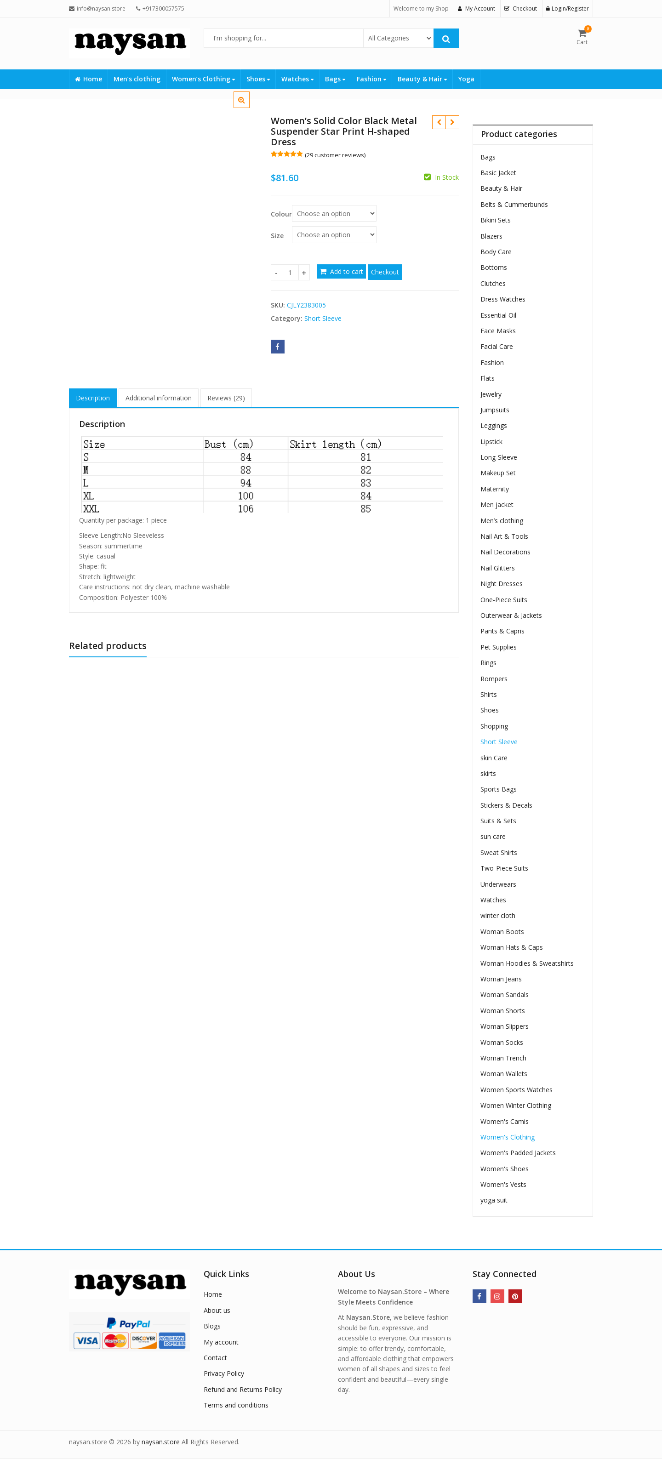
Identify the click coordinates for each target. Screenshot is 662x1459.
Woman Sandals (504, 994)
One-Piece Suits (503, 599)
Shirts (488, 694)
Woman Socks (501, 1042)
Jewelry (491, 394)
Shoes (258, 78)
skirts (488, 773)
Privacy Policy (224, 1373)
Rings (488, 662)
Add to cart (346, 271)
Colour (281, 214)
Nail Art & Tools (504, 536)
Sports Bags (498, 789)
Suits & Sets (498, 820)
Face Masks (498, 330)
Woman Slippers (504, 1026)
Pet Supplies (498, 647)
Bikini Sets (495, 220)
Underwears (498, 884)
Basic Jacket (498, 172)
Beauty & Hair (422, 78)
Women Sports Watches (516, 1089)
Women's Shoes (504, 1168)
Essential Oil (498, 315)
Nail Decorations (505, 551)
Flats (487, 378)
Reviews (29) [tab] (226, 397)
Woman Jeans (501, 979)
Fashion (371, 78)
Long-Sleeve (498, 457)
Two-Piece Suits (504, 868)
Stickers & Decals (506, 805)
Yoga (466, 78)
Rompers (494, 678)
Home (88, 78)
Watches (297, 78)
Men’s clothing (137, 78)
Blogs (212, 1326)
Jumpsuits (494, 409)
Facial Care (496, 346)
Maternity (494, 488)
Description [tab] (93, 397)
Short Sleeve (323, 318)
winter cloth (497, 915)
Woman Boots (502, 931)
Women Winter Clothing (515, 1105)
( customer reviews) (335, 155)
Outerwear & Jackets (511, 615)
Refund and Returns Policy (243, 1389)
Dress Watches (502, 299)
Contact (215, 1357)
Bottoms (493, 267)
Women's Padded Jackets (518, 1152)
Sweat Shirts (498, 852)
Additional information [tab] (159, 397)
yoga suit (494, 1200)
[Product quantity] (290, 272)
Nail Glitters (497, 568)
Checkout (385, 272)
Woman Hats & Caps (511, 947)
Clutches (493, 283)
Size (277, 235)
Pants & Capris (502, 631)
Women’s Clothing (203, 78)
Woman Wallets (503, 1073)
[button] (249, 107)
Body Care (496, 251)
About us (217, 1310)
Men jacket (497, 504)
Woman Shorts (502, 1010)
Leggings (493, 425)
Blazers (491, 236)
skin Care (494, 757)
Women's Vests (503, 1184)
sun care (493, 836)
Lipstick (491, 441)
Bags (335, 78)
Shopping (494, 726)
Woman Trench (503, 1058)
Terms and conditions (236, 1405)
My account (221, 1342)
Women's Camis (504, 1121)
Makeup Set (498, 472)
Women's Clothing (507, 1137)
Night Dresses (501, 583)
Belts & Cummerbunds (514, 204)
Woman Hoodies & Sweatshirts (527, 963)
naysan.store (161, 1441)
